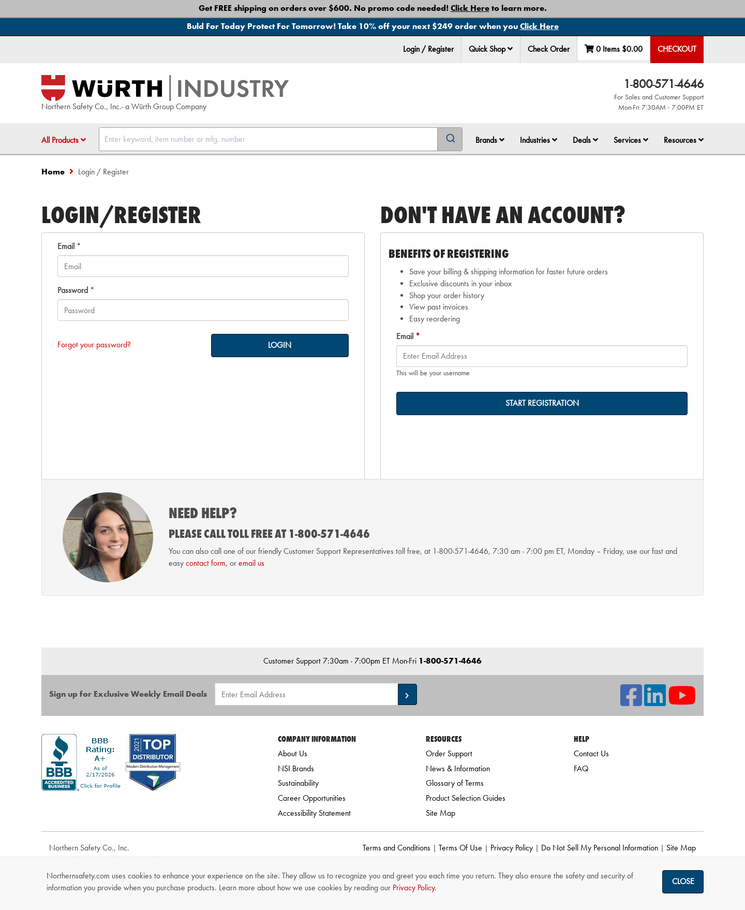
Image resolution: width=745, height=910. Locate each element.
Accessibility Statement (314, 813)
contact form (206, 563)
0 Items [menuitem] (614, 49)
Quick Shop (491, 49)
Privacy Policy (511, 848)
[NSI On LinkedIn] (655, 702)
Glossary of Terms (455, 783)
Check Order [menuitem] (549, 49)
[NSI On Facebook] (631, 702)
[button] (510, 49)
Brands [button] (489, 140)
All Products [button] (63, 140)
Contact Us (591, 753)
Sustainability (298, 783)
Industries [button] (538, 140)
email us (251, 563)
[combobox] (281, 139)
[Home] (165, 88)
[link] (146, 809)
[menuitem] (490, 49)
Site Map (440, 813)
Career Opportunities (312, 798)
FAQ (581, 768)
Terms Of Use (460, 848)
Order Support (449, 753)
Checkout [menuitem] (677, 49)
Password (72, 290)
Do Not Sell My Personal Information (599, 848)
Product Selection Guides (465, 798)
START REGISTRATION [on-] (542, 403)
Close (683, 881)
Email (65, 246)
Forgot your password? (94, 344)
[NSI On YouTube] (682, 702)
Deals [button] (585, 140)
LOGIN (279, 345)
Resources (684, 140)
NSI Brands (296, 768)
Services (631, 140)
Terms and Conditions (396, 848)
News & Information (458, 768)
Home (53, 172)
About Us (292, 753)
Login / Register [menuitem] (428, 49)
